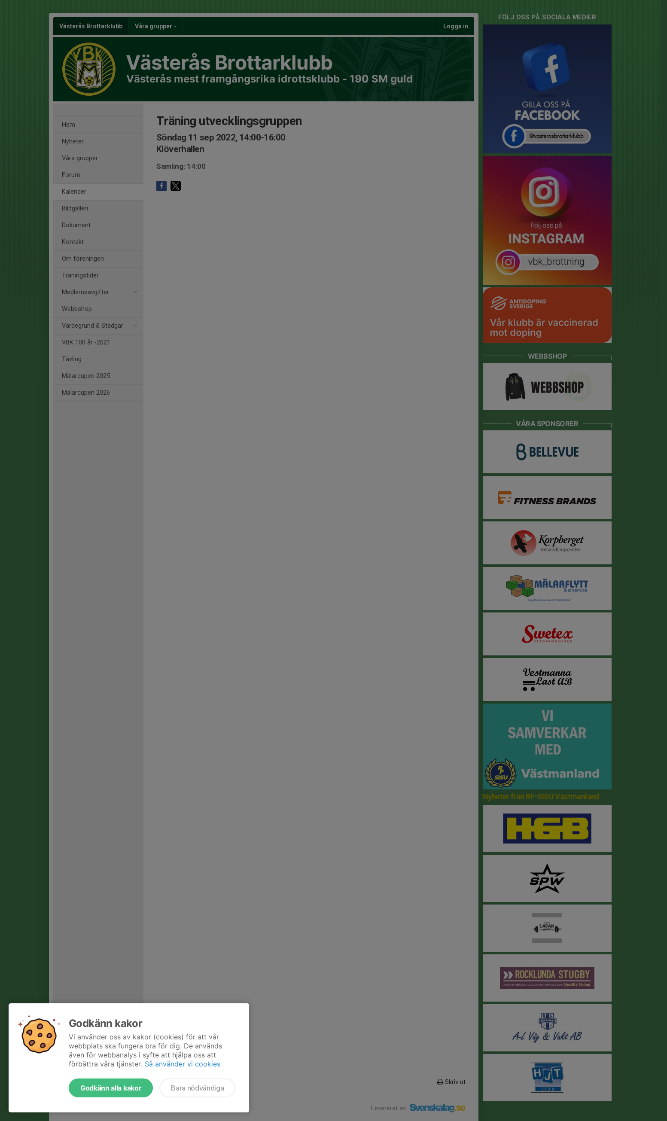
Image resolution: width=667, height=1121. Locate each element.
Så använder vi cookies (182, 1064)
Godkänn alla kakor (110, 1088)
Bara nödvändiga (197, 1088)
